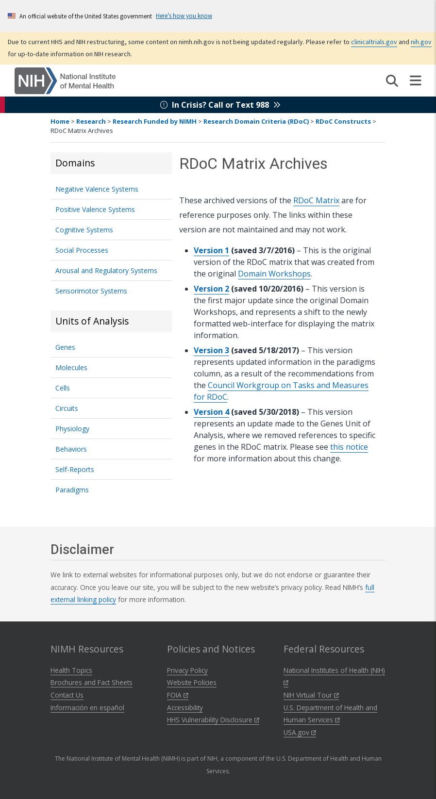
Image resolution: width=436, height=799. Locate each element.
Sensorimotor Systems (91, 290)
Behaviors (71, 449)
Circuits (66, 408)
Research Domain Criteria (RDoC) (256, 121)
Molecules (71, 367)
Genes (65, 347)
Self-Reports (74, 469)
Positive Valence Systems (95, 209)
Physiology (72, 428)
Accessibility (185, 707)
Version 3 (211, 350)
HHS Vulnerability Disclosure (213, 719)
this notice (349, 446)
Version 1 (211, 250)
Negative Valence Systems (96, 189)
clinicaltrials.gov (374, 41)
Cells (62, 387)
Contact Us (67, 695)
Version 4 (211, 412)
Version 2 (211, 288)
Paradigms (72, 489)
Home (59, 121)
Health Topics (71, 670)
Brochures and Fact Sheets (91, 682)
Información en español (87, 707)
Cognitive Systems (84, 229)
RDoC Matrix (316, 200)
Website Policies (192, 682)
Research (91, 121)
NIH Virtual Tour (311, 695)
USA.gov (300, 732)
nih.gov (421, 41)
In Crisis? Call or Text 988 (220, 104)
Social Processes (81, 250)
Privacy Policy (187, 670)
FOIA (177, 695)
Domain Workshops (274, 273)
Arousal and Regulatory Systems (106, 270)
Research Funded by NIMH (155, 121)
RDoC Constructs (343, 121)
